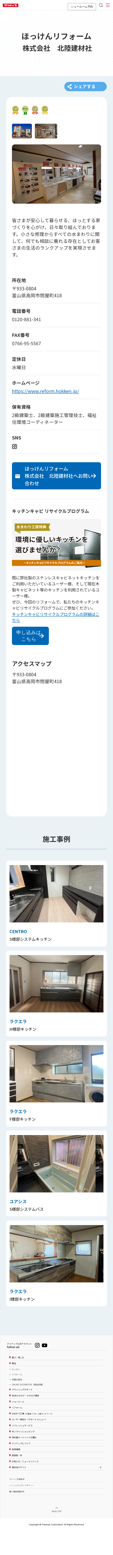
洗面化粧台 (17, 1403)
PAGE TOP (56, 1535)
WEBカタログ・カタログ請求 (25, 1419)
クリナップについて (21, 1467)
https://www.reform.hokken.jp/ (45, 397)
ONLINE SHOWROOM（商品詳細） (28, 1408)
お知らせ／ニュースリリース (25, 1485)
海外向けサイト (19, 1491)
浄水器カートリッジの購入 (24, 1461)
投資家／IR (17, 1479)
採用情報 (16, 1473)
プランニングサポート (22, 1413)
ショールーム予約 (82, 6)
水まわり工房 (32, 1437)
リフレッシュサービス (22, 1449)
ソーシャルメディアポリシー (21, 1509)
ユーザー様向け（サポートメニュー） (29, 1443)
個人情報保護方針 (17, 1515)
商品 (14, 1387)
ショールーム (18, 1425)
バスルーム (17, 1398)
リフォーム (17, 1431)
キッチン (16, 1393)
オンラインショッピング (23, 1455)
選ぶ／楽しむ (18, 1381)
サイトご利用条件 (17, 1503)
